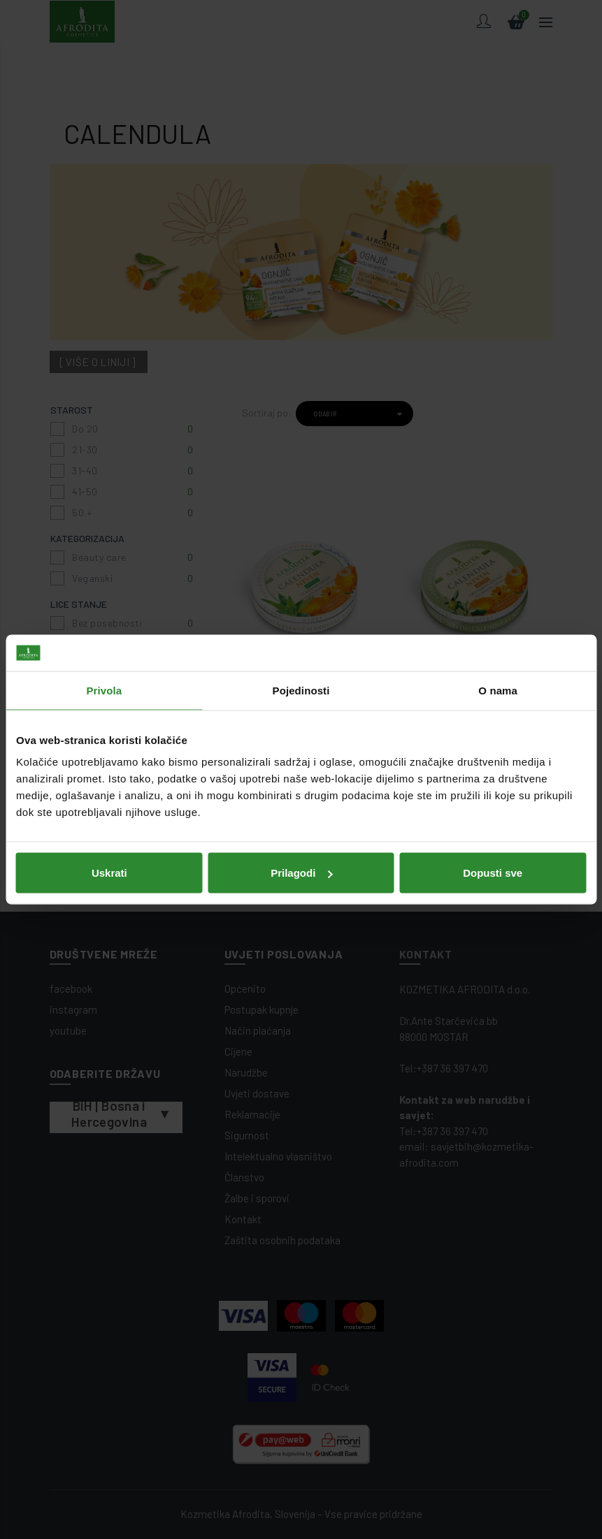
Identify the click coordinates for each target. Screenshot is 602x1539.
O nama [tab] (497, 690)
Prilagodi (301, 873)
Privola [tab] (104, 690)
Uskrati (109, 873)
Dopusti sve (492, 873)
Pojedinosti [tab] (301, 690)
